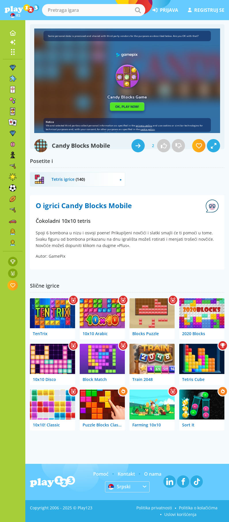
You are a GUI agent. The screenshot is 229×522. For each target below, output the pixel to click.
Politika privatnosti (154, 507)
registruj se (206, 10)
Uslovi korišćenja (180, 514)
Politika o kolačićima (198, 507)
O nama (152, 474)
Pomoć (100, 474)
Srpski (119, 486)
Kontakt (126, 474)
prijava (165, 10)
